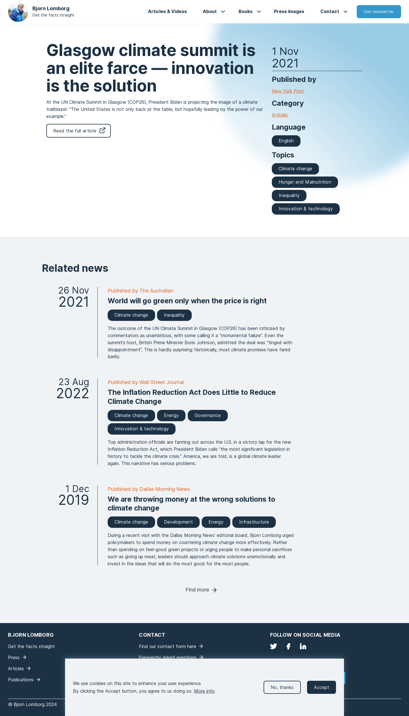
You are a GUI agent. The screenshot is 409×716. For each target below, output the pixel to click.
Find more (197, 590)
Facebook (288, 646)
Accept (321, 693)
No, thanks (282, 693)
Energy (171, 415)
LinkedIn (303, 646)
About (210, 11)
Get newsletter (379, 11)
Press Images (289, 11)
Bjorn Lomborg (51, 8)
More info (204, 697)
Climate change (295, 168)
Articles (280, 115)
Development (178, 522)
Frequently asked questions (168, 657)
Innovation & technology (306, 208)
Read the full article (74, 131)
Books (246, 11)
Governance (208, 415)
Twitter (273, 646)
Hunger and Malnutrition (305, 182)
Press (14, 657)
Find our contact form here (167, 646)
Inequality (289, 195)
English (286, 141)
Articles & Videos (167, 11)
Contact (329, 11)
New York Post (288, 91)
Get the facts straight (53, 15)
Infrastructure (254, 522)
